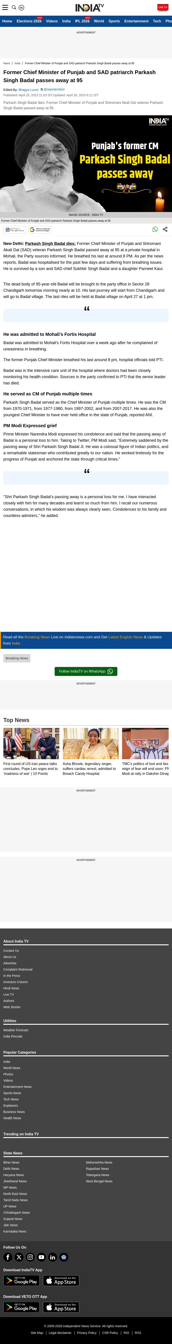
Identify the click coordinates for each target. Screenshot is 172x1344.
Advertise (9, 963)
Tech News (11, 1099)
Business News (14, 1112)
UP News (9, 1206)
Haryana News (13, 1175)
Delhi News (11, 1168)
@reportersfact (54, 89)
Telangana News (97, 1175)
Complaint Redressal (17, 969)
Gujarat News (12, 1219)
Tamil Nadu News (15, 1200)
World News (11, 1068)
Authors (8, 1001)
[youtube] (41, 1257)
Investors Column (15, 982)
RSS (138, 1333)
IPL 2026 (82, 21)
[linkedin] (52, 1257)
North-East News (15, 1194)
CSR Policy (110, 1333)
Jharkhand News (15, 1181)
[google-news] (63, 1257)
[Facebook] (7, 1257)
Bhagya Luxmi (29, 90)
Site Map (37, 1333)
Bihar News (11, 1162)
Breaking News (17, 658)
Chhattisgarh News (16, 1212)
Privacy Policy (87, 1333)
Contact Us (11, 950)
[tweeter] (19, 1257)
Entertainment (136, 21)
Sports (114, 21)
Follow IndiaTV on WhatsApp (86, 671)
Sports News (12, 1093)
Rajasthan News (97, 1168)
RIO (126, 1333)
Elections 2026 (29, 21)
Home (7, 21)
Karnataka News (14, 1231)
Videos (52, 21)
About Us (9, 957)
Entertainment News (17, 1087)
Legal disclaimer (60, 1333)
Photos (8, 1074)
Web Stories (11, 1007)
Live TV (8, 994)
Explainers (10, 1105)
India (66, 21)
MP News (10, 1187)
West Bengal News (99, 1181)
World (99, 21)
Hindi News (11, 988)
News (6, 63)
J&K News (10, 1225)
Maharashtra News (99, 1162)
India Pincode (12, 1036)
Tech (157, 21)
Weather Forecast (15, 1030)
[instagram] (30, 1257)
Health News (12, 1118)
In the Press (11, 975)
